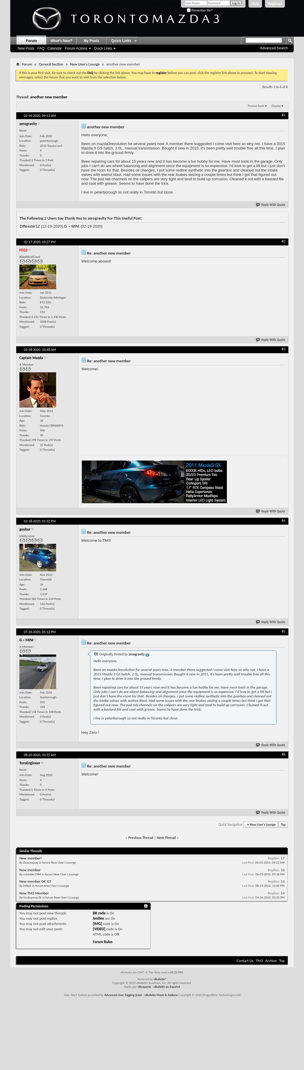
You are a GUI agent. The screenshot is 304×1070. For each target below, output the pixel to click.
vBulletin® (160, 979)
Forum (31, 41)
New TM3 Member (34, 893)
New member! (30, 858)
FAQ (40, 48)
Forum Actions (76, 48)
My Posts (91, 41)
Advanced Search (274, 48)
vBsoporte (144, 987)
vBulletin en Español (167, 987)
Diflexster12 (30, 226)
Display (276, 106)
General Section (51, 64)
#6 (283, 754)
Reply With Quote (270, 205)
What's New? (61, 41)
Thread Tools (256, 106)
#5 (283, 631)
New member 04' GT (35, 881)
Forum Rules (102, 942)
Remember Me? (199, 10)
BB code (99, 913)
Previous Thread (140, 837)
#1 (283, 115)
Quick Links (103, 48)
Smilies (98, 918)
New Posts (26, 48)
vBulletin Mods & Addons (161, 995)
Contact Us (245, 960)
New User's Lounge (85, 64)
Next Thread (166, 837)
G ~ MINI (71, 226)
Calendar (54, 48)
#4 (283, 521)
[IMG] (97, 923)
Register (275, 4)
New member (30, 870)
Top (283, 825)
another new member (49, 97)
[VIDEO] (99, 929)
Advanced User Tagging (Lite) (123, 995)
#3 (283, 349)
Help (255, 4)
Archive (271, 960)
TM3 (259, 960)
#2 (283, 241)
